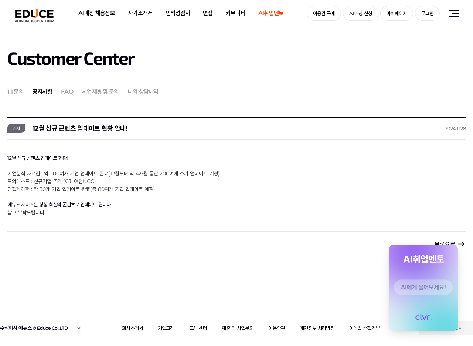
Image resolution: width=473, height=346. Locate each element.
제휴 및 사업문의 (237, 328)
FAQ (67, 91)
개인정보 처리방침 (317, 328)
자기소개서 (140, 13)
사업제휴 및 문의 (100, 91)
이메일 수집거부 (364, 328)
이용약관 (276, 328)
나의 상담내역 (143, 91)
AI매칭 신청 (360, 13)
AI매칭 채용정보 (96, 13)
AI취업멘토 (271, 13)
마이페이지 (397, 13)
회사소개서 (132, 328)
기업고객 (166, 328)
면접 (208, 13)
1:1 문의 (15, 91)
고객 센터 (198, 328)
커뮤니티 (235, 13)
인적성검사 (178, 13)
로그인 (427, 13)
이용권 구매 (324, 13)
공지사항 (42, 91)
